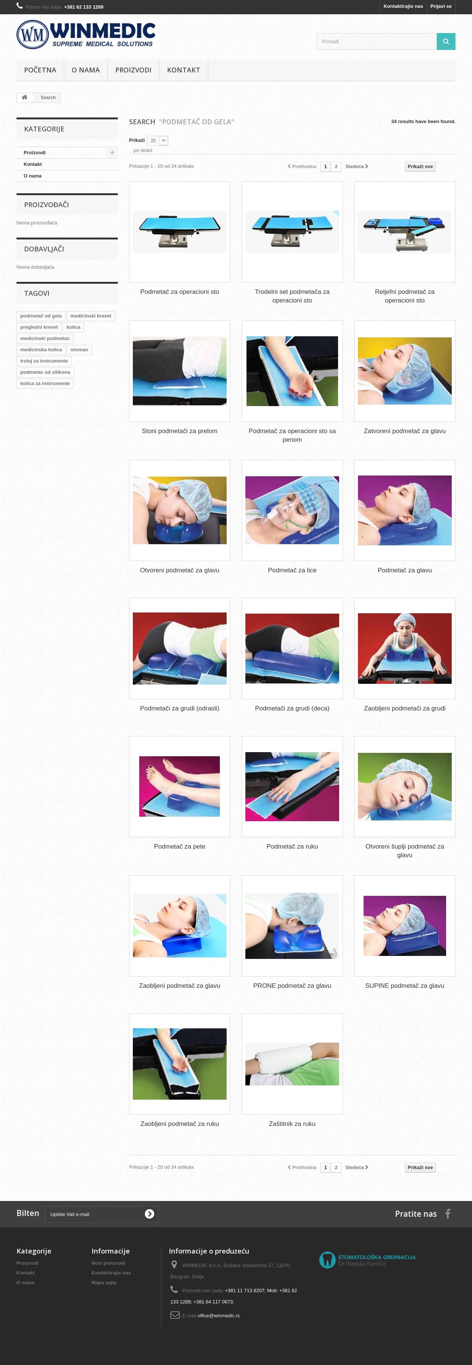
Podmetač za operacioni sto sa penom (292, 435)
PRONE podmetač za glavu (292, 985)
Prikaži (137, 140)
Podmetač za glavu (405, 570)
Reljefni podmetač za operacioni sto (405, 296)
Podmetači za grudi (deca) (292, 708)
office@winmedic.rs (218, 1315)
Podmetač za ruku (292, 846)
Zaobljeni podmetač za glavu (179, 985)
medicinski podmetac (45, 338)
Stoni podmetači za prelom (179, 431)
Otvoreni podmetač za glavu (179, 570)
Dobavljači (44, 248)
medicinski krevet (91, 316)
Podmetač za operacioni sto (179, 291)
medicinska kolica (41, 349)
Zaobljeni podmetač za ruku (180, 1123)
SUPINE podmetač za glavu (405, 985)
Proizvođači (46, 204)
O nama (86, 69)
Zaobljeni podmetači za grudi (404, 708)
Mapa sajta (104, 1282)
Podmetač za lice (292, 570)
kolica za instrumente (45, 383)
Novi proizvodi (108, 1263)
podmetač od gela (41, 316)
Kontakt (183, 69)
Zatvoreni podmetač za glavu (405, 431)
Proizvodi (133, 69)
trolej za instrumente (44, 361)
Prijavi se (441, 6)
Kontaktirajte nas (403, 6)
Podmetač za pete (179, 846)
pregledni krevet (39, 327)
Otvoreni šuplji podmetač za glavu (404, 851)
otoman (79, 349)
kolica (73, 327)
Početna (40, 69)
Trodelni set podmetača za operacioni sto (292, 296)
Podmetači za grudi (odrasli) (179, 708)
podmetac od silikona (45, 372)
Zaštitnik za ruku (292, 1123)
